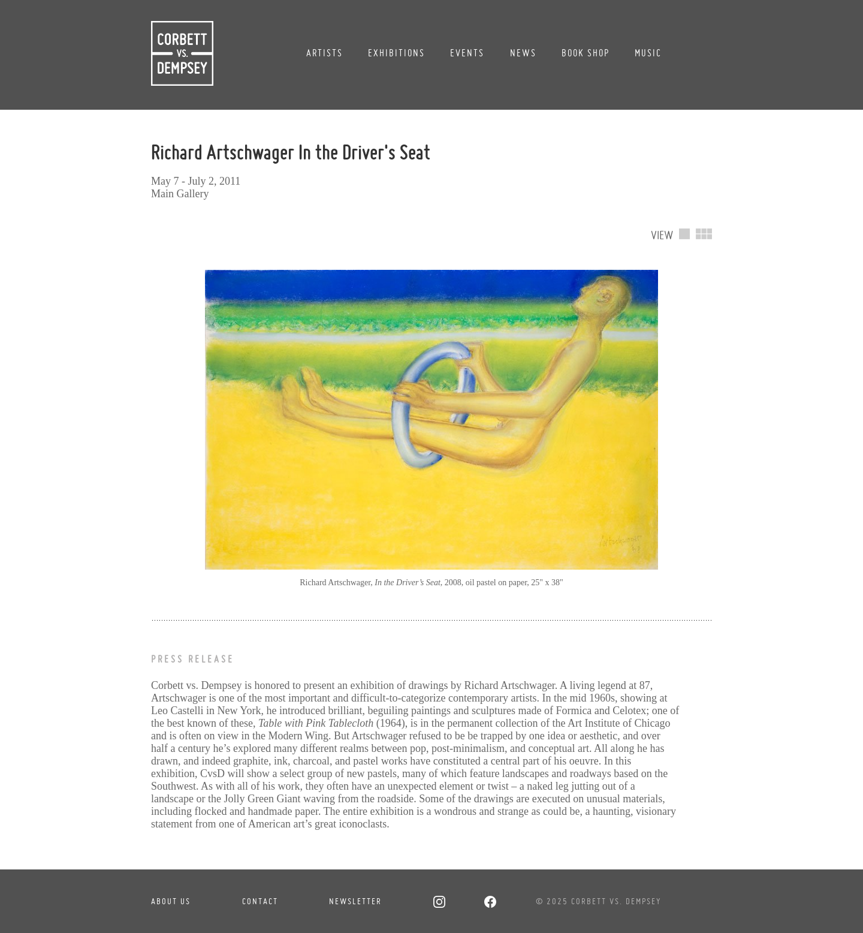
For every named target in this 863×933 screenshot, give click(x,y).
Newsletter (355, 901)
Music (648, 53)
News (523, 53)
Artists (324, 53)
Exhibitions (396, 53)
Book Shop (585, 53)
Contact (260, 901)
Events (467, 53)
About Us (171, 901)
